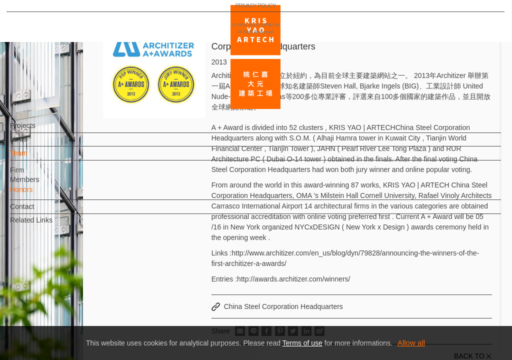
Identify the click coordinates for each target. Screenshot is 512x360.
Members (41, 184)
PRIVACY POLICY (52, 323)
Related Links (47, 225)
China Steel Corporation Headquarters (283, 306)
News (35, 144)
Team (35, 158)
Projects (39, 130)
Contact (38, 212)
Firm (33, 175)
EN (68, 294)
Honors (37, 194)
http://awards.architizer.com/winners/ (293, 279)
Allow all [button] (411, 342)
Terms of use (302, 343)
